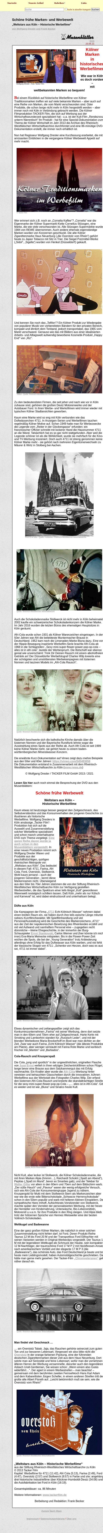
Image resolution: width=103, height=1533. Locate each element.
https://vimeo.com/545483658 (71, 761)
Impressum (33, 1518)
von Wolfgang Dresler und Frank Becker (33, 29)
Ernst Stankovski (42, 933)
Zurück (45, 1511)
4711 (51, 911)
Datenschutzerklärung (53, 1518)
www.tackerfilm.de (55, 1494)
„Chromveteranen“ (86, 1258)
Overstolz (20, 1354)
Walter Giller (22, 1184)
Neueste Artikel (35, 3)
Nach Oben (56, 1511)
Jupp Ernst (26, 1065)
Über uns (71, 1518)
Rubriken (60, 3)
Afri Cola (69, 1071)
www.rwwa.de (73, 767)
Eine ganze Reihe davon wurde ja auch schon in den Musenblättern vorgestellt (34, 842)
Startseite (12, 3)
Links (84, 3)
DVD (92, 41)
